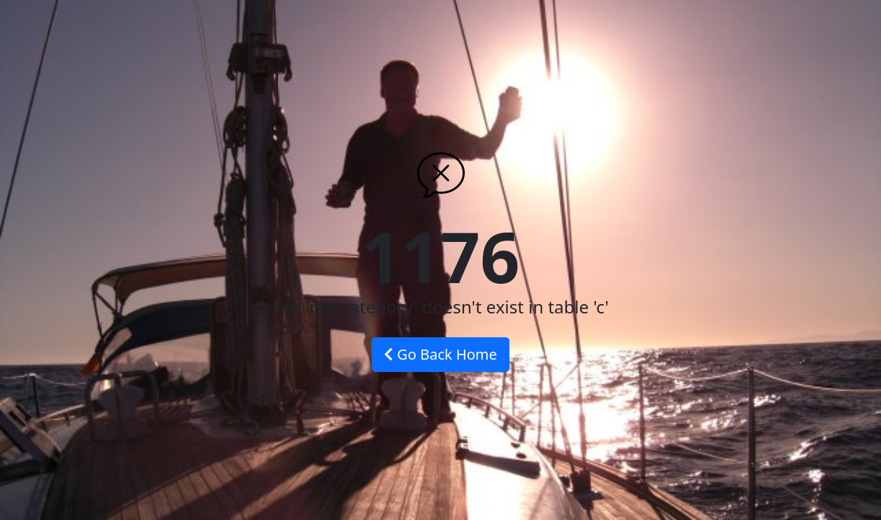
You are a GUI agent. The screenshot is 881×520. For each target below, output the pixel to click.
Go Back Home (440, 354)
